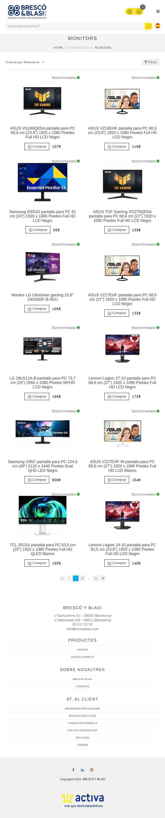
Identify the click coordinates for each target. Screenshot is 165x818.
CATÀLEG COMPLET (82, 657)
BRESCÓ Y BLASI (82, 679)
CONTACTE (82, 686)
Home (58, 48)
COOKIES (82, 744)
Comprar (36, 146)
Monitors (103, 48)
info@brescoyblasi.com (82, 629)
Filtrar (150, 62)
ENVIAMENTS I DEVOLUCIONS (82, 708)
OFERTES (82, 649)
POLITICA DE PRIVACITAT (82, 730)
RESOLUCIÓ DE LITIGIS (82, 715)
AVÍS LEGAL (82, 737)
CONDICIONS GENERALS (82, 723)
